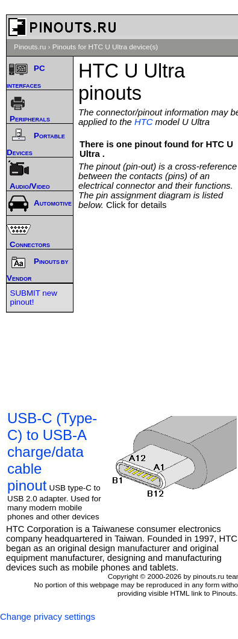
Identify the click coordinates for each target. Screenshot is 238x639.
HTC (143, 122)
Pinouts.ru (30, 47)
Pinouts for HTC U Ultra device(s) (105, 47)
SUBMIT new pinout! (33, 298)
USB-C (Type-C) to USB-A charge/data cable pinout (52, 452)
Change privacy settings (47, 617)
